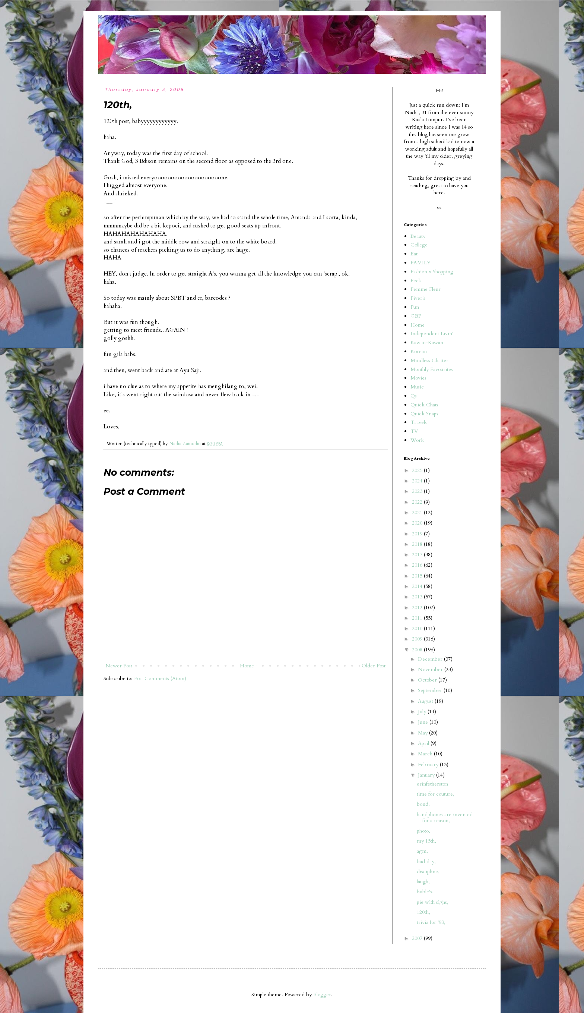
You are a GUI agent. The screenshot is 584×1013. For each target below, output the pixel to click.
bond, (423, 804)
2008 (418, 649)
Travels (418, 422)
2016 (418, 565)
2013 (418, 596)
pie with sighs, (432, 902)
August (426, 701)
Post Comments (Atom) (160, 678)
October (428, 679)
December (431, 659)
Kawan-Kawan (426, 342)
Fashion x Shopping (431, 271)
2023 (418, 491)
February (429, 764)
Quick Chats (424, 404)
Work (417, 440)
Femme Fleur (425, 289)
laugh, (423, 881)
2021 (418, 512)
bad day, (426, 861)
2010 (418, 628)
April (424, 743)
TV (414, 431)
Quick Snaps (424, 413)
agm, (422, 851)
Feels (416, 280)
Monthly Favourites (431, 369)
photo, (423, 830)
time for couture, (435, 793)
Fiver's (417, 298)
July (423, 711)
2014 (418, 586)
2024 (418, 480)
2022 (418, 502)
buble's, (425, 891)
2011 (418, 618)
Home (247, 665)
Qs (413, 395)
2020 (418, 522)
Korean (418, 351)
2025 (418, 470)
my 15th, (426, 840)
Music (417, 386)
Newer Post (118, 665)
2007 (418, 938)
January (427, 774)
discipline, (428, 871)
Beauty (417, 236)
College (419, 244)
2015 (418, 575)
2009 (418, 638)
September (431, 690)
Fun (414, 307)
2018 (418, 544)
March (426, 753)
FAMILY (420, 262)
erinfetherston (432, 783)
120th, (423, 912)
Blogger (322, 994)
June (423, 722)
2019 (418, 533)
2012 (418, 607)
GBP (415, 316)
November (431, 669)
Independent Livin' (431, 333)
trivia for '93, (431, 922)
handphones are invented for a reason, (445, 817)
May (423, 732)
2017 (418, 554)
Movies (418, 377)
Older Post (373, 665)
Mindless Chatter (429, 360)
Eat (414, 253)
